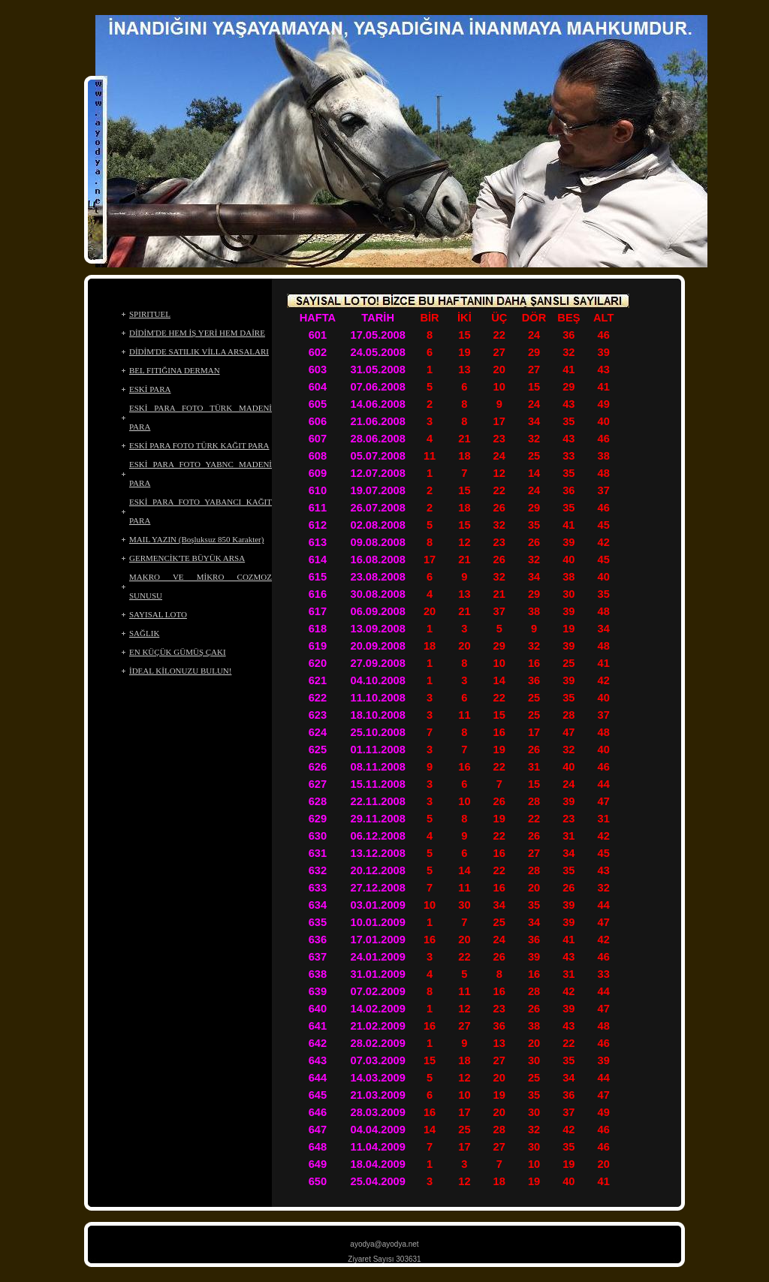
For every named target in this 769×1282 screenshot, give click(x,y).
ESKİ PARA (150, 389)
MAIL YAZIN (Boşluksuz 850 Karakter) (196, 539)
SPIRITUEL (149, 313)
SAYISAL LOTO (158, 614)
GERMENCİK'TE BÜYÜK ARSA (187, 558)
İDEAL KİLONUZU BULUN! (180, 670)
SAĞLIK (144, 633)
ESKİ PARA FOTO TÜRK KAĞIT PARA (199, 445)
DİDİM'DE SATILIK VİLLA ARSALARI (199, 351)
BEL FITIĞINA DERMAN (174, 370)
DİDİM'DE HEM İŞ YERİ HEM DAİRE (197, 332)
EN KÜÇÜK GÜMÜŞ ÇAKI (177, 651)
